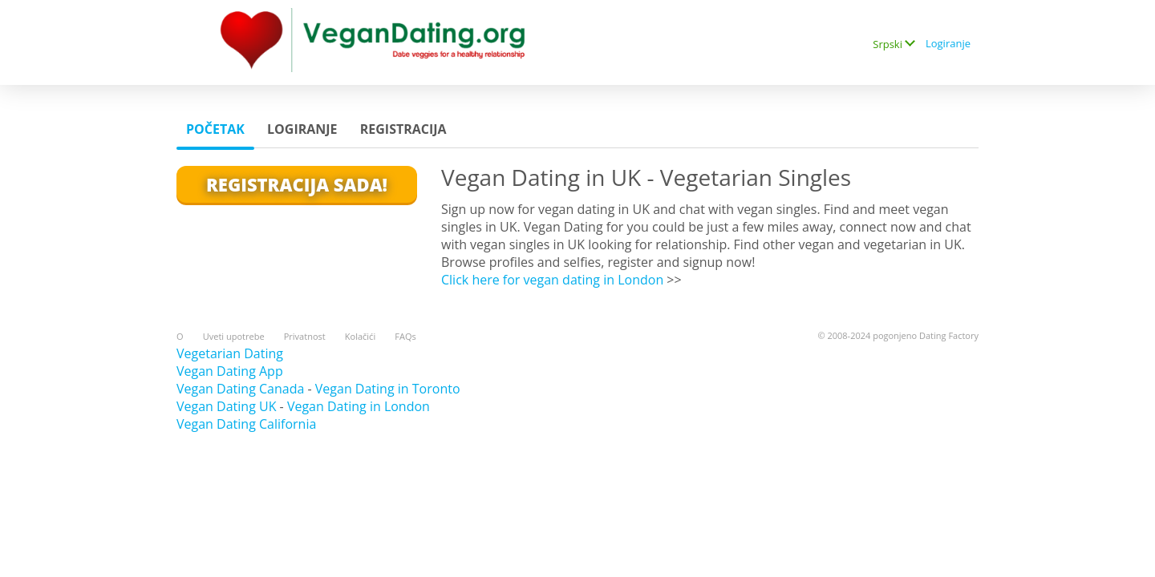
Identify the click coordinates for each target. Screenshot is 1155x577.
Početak (215, 129)
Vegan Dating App (229, 371)
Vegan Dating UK (226, 406)
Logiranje (948, 43)
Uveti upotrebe (234, 336)
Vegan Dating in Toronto (387, 388)
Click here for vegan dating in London (552, 279)
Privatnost (305, 336)
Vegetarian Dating (229, 353)
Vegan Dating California (246, 424)
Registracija (403, 129)
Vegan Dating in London (358, 406)
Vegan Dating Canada (240, 388)
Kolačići (360, 336)
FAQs (405, 336)
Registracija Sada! (296, 184)
